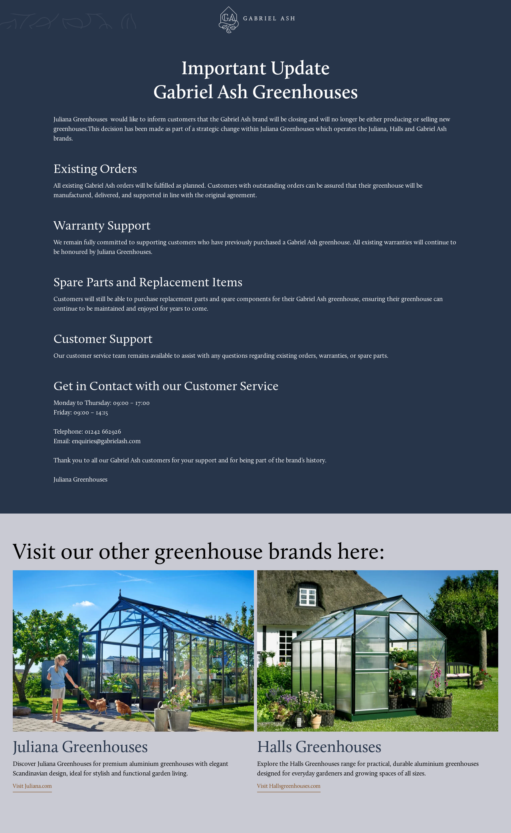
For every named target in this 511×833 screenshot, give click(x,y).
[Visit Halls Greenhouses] (377, 651)
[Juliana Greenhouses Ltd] (255, 20)
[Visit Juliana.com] (133, 651)
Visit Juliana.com (32, 786)
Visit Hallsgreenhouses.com (289, 786)
